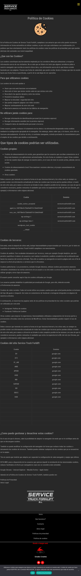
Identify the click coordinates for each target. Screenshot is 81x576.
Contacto (40, 524)
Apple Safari (44, 470)
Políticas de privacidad (40, 534)
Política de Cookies (19, 311)
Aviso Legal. (4, 483)
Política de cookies (19, 309)
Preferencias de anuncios (11, 285)
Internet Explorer (19, 470)
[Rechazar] (78, 570)
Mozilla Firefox (32, 470)
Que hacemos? (40, 519)
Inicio (40, 514)
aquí (21, 277)
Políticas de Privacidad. (8, 480)
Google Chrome (6, 470)
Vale (32, 573)
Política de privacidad (44, 573)
